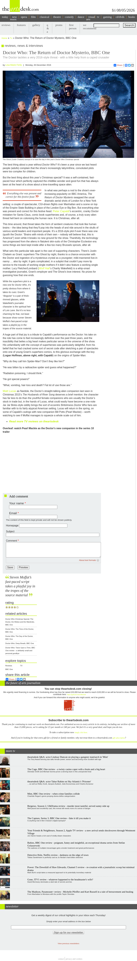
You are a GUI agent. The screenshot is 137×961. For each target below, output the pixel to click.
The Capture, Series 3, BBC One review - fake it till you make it (59, 818)
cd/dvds (120, 16)
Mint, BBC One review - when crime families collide (53, 793)
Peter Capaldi (61, 211)
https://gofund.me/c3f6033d (76, 694)
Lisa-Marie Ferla (13, 65)
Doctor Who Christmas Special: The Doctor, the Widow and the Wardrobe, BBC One (20, 622)
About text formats (87, 560)
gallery (36, 25)
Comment (11, 540)
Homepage (12, 525)
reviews (6, 25)
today (5, 16)
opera (24, 16)
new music (13, 18)
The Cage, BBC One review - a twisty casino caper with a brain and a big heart (66, 769)
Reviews (8, 666)
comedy (69, 16)
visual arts (90, 18)
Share (118, 65)
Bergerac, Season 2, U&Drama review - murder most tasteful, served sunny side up (68, 806)
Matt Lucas (9, 391)
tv (98, 16)
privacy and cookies (74, 959)
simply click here (81, 733)
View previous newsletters (68, 943)
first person (72, 26)
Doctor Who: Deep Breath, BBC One (19, 643)
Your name (16, 503)
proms (58, 25)
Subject (10, 531)
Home (4, 38)
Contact (61, 959)
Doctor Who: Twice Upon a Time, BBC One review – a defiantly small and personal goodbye (20, 650)
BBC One (9, 669)
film (33, 16)
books (131, 16)
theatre (57, 16)
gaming (107, 16)
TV (21, 666)
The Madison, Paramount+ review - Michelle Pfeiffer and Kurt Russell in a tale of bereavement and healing (80, 891)
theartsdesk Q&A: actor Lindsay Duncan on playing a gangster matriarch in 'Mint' (67, 757)
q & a (48, 28)
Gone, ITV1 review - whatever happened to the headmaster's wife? (60, 879)
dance (81, 16)
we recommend (89, 26)
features (21, 25)
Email (13, 513)
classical (44, 16)
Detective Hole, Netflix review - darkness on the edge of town (58, 855)
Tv (11, 38)
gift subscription (119, 738)
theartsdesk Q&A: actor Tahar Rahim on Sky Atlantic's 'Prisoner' (59, 781)
